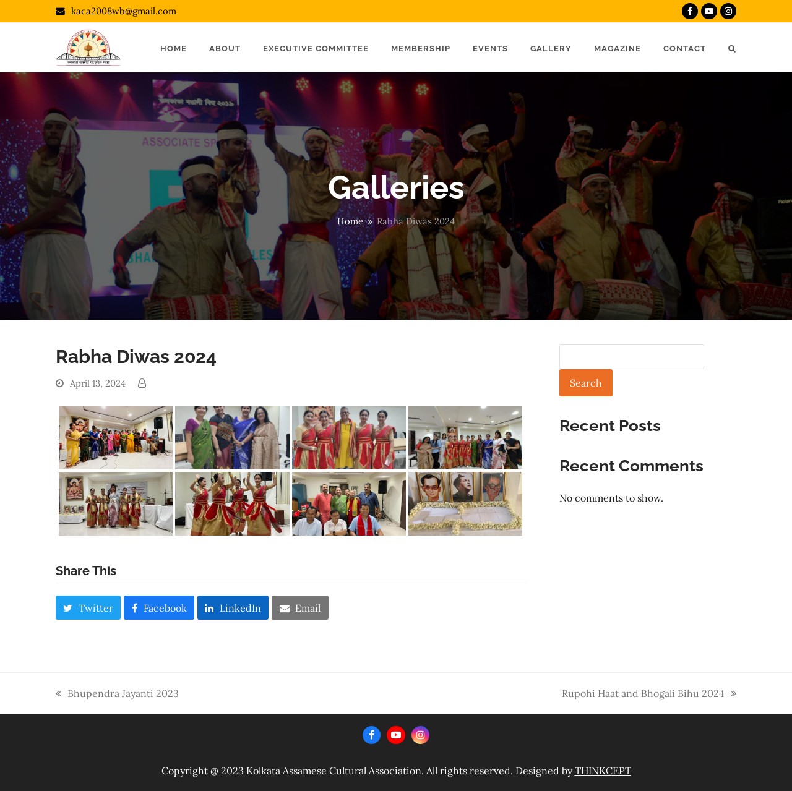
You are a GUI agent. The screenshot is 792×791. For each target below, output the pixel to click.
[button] (732, 47)
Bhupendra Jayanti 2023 (117, 694)
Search (586, 383)
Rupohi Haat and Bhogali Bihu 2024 (649, 694)
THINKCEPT (603, 770)
